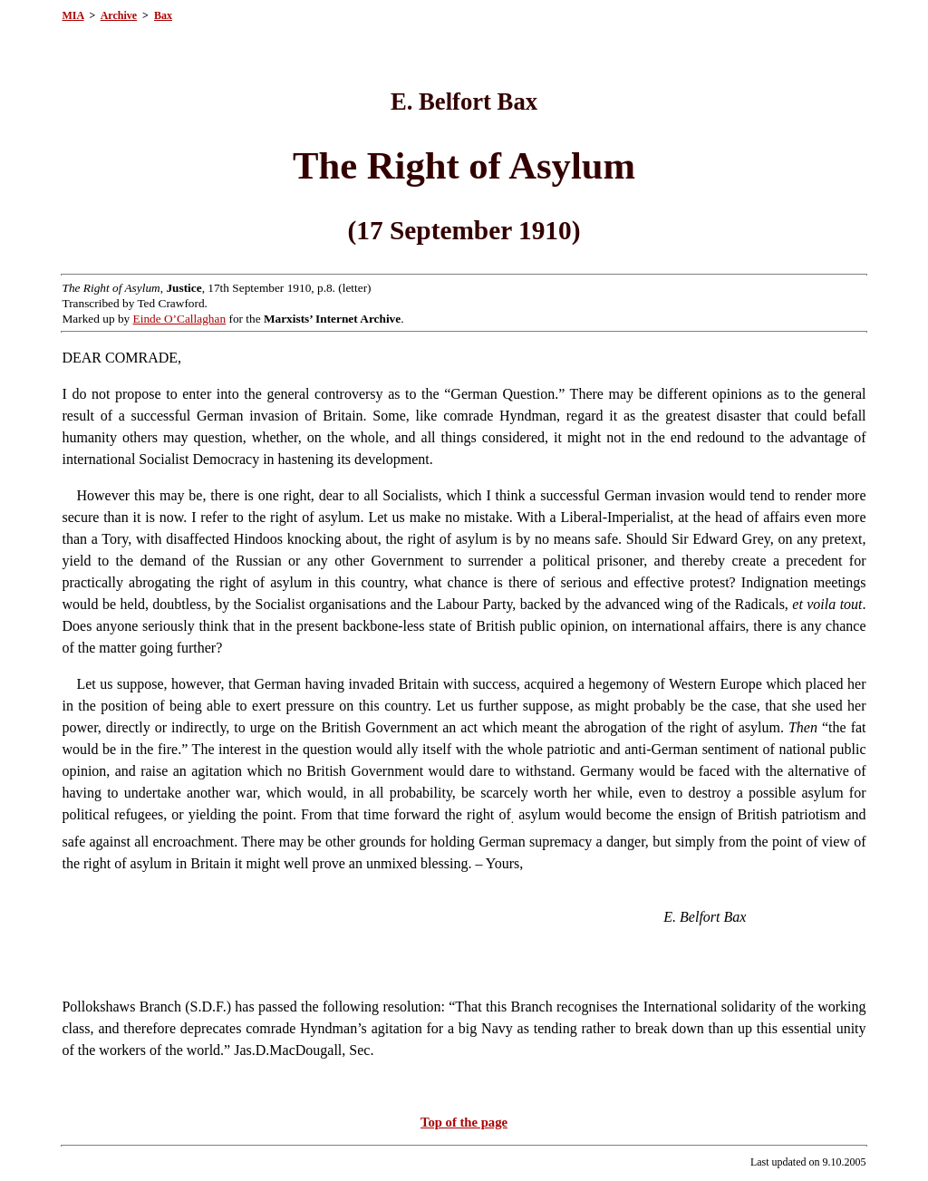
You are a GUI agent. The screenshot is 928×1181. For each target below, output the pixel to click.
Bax (163, 15)
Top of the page (464, 1122)
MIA (72, 15)
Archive (119, 15)
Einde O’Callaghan (180, 318)
